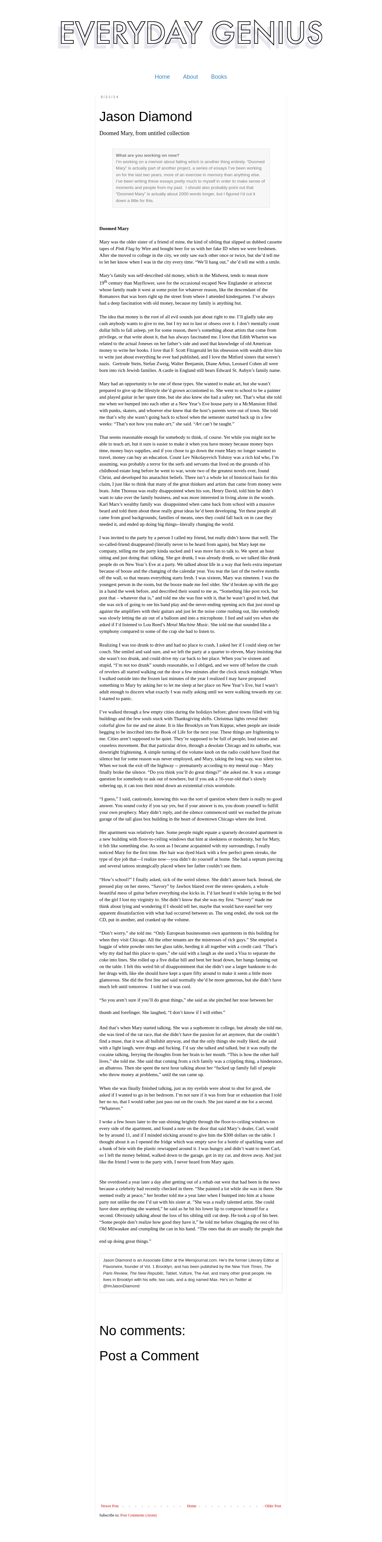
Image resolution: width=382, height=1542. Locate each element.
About (190, 77)
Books (219, 77)
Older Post (273, 1506)
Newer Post (110, 1506)
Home (162, 77)
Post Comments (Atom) (138, 1515)
